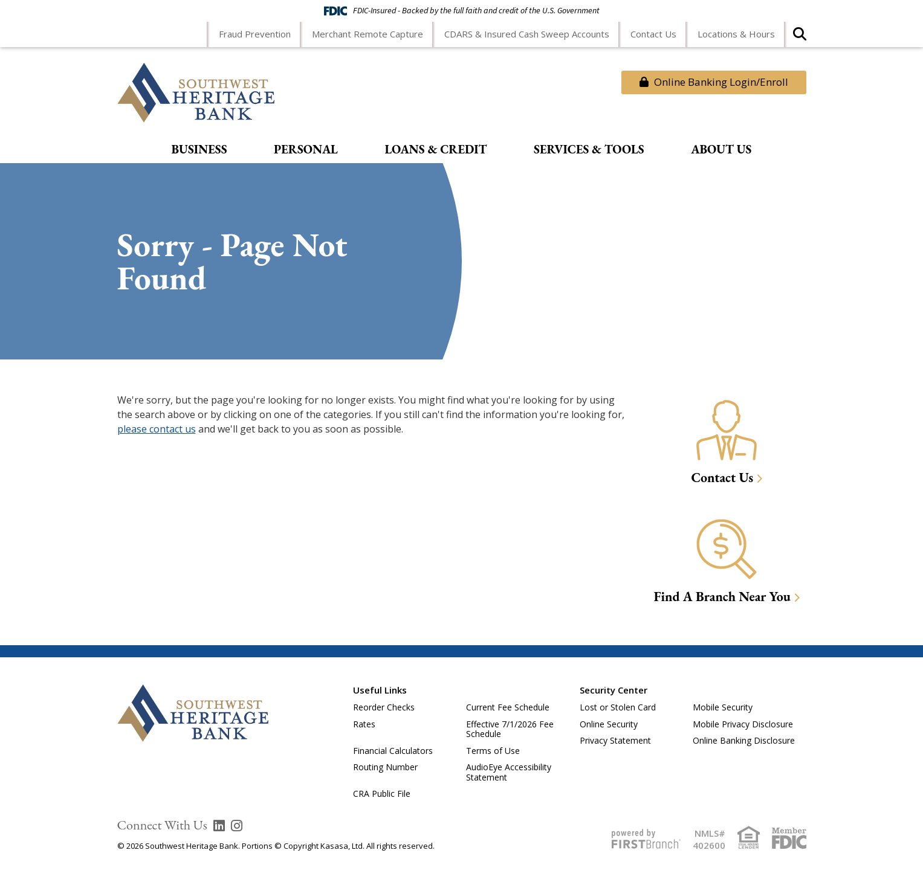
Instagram (236, 825)
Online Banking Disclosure (744, 740)
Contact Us (653, 34)
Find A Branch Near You (722, 596)
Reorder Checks (384, 707)
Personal (306, 150)
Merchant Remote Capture (367, 34)
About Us (721, 150)
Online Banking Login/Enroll (714, 82)
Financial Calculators (393, 750)
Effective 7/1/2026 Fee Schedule (510, 729)
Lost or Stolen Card (618, 707)
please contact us (156, 429)
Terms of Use (493, 750)
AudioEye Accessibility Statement (508, 772)
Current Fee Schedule (507, 707)
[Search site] (799, 37)
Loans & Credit (435, 150)
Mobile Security (723, 707)
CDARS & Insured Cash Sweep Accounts (526, 34)
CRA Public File (381, 793)
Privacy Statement (615, 740)
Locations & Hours (736, 34)
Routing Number (385, 767)
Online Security (609, 724)
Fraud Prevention (255, 34)
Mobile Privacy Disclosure (743, 724)
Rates (364, 724)
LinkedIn (219, 825)
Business (199, 150)
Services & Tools (589, 150)
